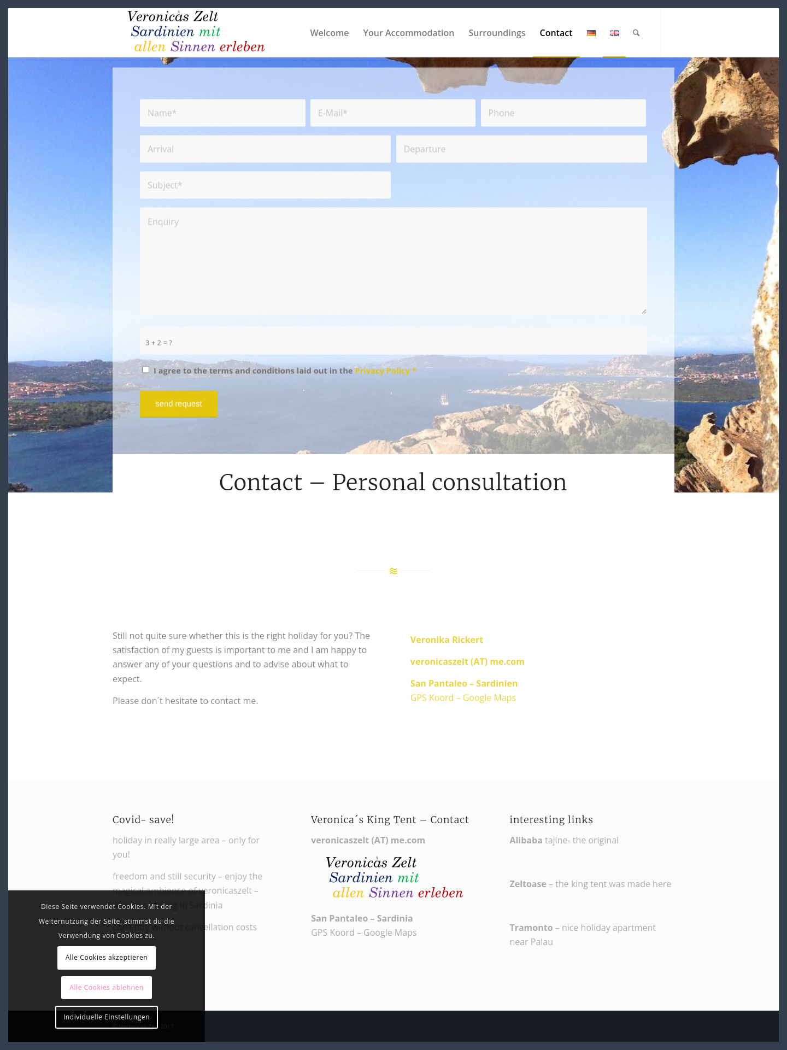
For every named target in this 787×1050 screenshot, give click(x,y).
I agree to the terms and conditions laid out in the (285, 376)
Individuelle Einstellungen (106, 1017)
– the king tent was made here (590, 884)
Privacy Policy (382, 376)
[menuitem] (329, 33)
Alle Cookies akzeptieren (107, 957)
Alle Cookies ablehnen (106, 987)
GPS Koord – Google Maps (463, 718)
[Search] (636, 33)
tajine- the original (564, 840)
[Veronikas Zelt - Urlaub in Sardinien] (195, 33)
